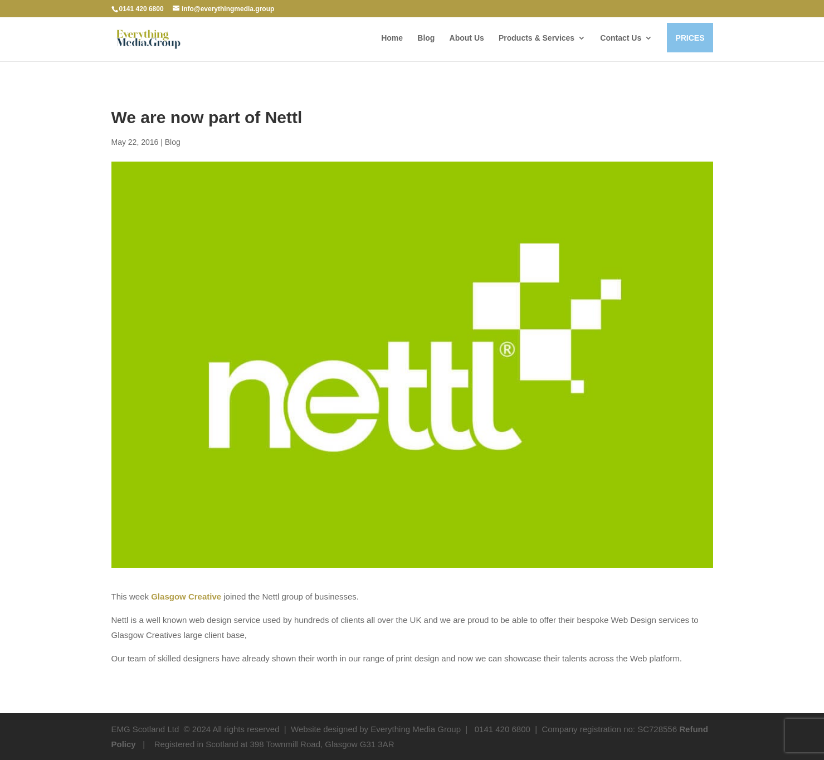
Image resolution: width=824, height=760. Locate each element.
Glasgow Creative (186, 596)
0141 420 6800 (141, 9)
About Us (467, 38)
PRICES (689, 37)
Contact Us (620, 38)
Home (392, 38)
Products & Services (536, 37)
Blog (426, 38)
